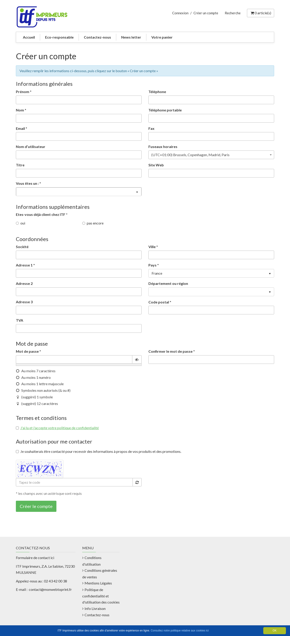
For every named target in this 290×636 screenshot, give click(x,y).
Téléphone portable (165, 110)
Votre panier (162, 37)
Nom (20, 110)
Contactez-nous (97, 37)
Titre (20, 165)
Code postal (158, 302)
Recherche (233, 13)
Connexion (180, 13)
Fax (151, 128)
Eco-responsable (59, 37)
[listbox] (79, 191)
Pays (152, 265)
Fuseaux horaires (162, 146)
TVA (19, 320)
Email (20, 128)
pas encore (93, 223)
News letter (131, 37)
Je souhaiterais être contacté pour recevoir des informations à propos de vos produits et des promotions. (98, 451)
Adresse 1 (24, 265)
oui (20, 223)
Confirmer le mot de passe (170, 351)
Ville (152, 246)
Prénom (22, 91)
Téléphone (157, 91)
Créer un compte (205, 13)
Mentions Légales (98, 583)
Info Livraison (95, 608)
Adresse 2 (24, 283)
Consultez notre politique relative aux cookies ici (179, 630)
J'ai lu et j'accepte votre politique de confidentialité (59, 428)
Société (22, 246)
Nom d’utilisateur (30, 146)
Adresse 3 (24, 302)
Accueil (29, 37)
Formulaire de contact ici (35, 557)
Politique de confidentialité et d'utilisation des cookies (101, 595)
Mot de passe (27, 351)
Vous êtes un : (27, 183)
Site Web (156, 165)
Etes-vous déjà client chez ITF (42, 214)
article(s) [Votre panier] (260, 13)
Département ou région (168, 283)
